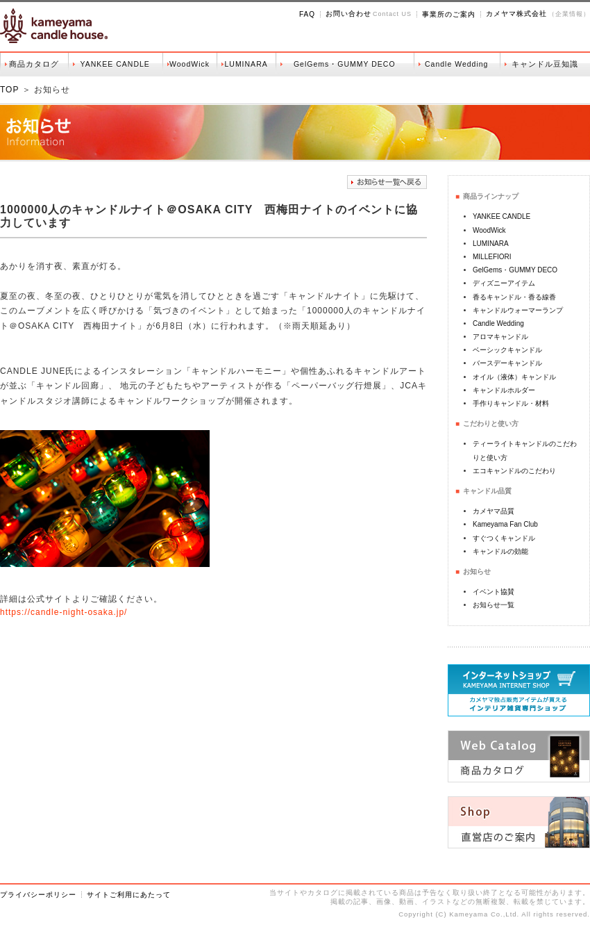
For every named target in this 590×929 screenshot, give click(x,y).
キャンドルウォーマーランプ (518, 310)
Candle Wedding (456, 64)
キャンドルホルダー (504, 390)
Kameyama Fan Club (505, 524)
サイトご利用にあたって (129, 894)
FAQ (307, 14)
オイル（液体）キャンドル (514, 377)
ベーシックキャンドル (507, 350)
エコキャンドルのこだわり (514, 471)
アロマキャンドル (500, 336)
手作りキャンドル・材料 (511, 403)
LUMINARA (245, 64)
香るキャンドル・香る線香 (514, 297)
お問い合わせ (348, 13)
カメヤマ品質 (493, 511)
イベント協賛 (493, 591)
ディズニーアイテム (504, 283)
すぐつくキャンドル (504, 538)
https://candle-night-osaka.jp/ (63, 612)
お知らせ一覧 (493, 605)
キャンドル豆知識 (545, 64)
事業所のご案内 (448, 14)
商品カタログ (34, 64)
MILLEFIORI (492, 257)
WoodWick (189, 64)
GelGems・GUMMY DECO (345, 64)
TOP (9, 89)
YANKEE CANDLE (115, 64)
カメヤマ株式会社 (516, 13)
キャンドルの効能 (500, 551)
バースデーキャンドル (507, 363)
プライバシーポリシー (38, 894)
